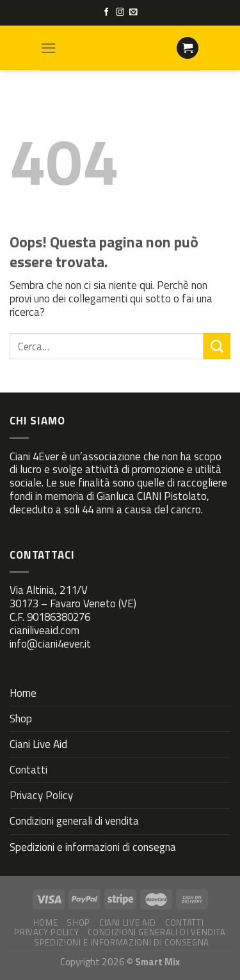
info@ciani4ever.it (50, 643)
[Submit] (217, 346)
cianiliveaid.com (44, 630)
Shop (21, 718)
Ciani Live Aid (38, 744)
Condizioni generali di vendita (74, 821)
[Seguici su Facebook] (106, 12)
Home (23, 693)
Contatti (28, 769)
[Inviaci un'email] (133, 12)
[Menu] (48, 48)
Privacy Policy (41, 795)
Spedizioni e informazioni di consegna (93, 847)
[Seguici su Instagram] (120, 12)
